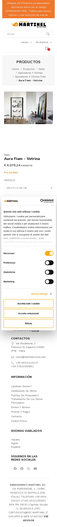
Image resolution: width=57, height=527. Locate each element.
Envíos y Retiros (20, 407)
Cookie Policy (19, 421)
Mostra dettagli (39, 294)
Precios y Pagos (20, 412)
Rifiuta (28, 323)
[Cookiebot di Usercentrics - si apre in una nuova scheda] (41, 201)
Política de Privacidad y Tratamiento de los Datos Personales (27, 399)
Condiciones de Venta (23, 391)
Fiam (7, 155)
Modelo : (10, 180)
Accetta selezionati (28, 313)
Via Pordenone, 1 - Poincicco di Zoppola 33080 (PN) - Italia (27, 347)
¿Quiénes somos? (21, 386)
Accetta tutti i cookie (28, 303)
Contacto (16, 416)
